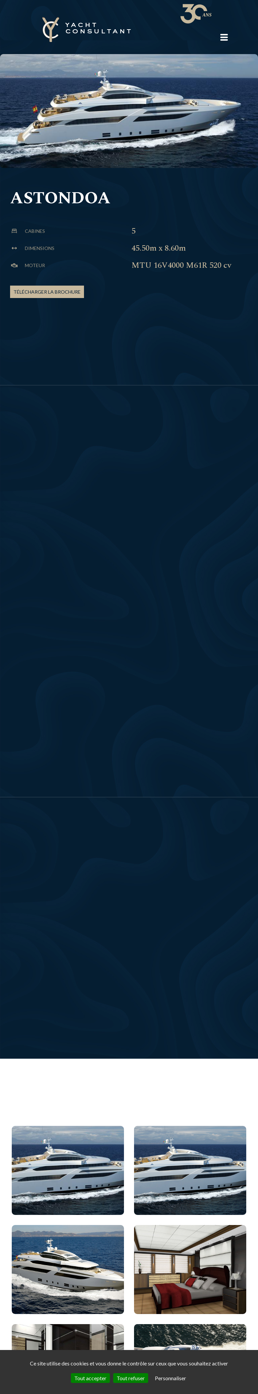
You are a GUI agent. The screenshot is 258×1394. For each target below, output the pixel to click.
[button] (224, 37)
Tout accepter (90, 1378)
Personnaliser (170, 1378)
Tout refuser (131, 1378)
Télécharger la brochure (47, 292)
